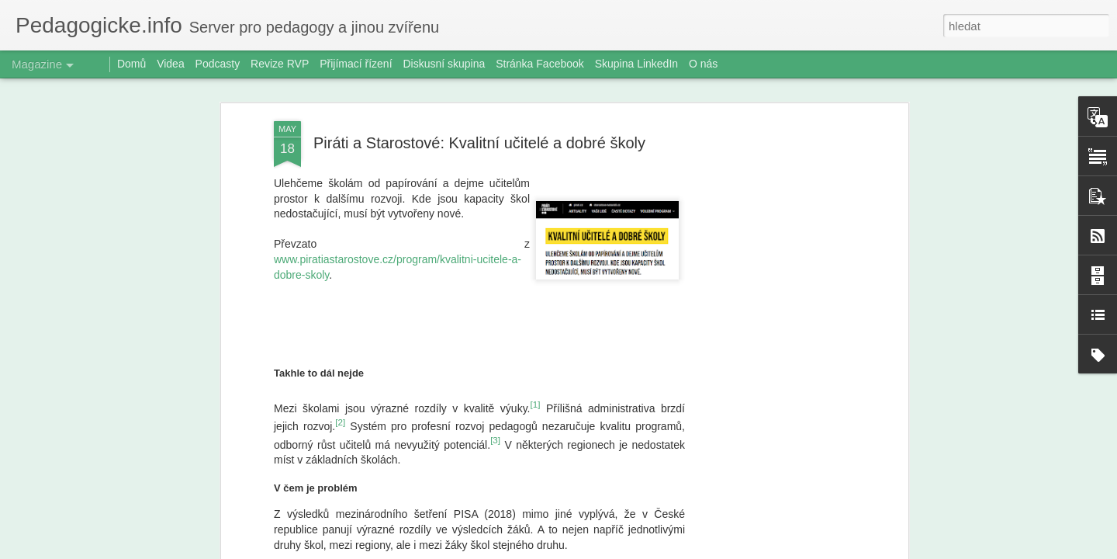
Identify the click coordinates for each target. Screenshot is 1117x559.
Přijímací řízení (356, 63)
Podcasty (217, 63)
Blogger (639, 550)
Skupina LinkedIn (636, 63)
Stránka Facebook (540, 63)
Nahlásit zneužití (690, 550)
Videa (171, 63)
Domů (131, 63)
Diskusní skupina (444, 63)
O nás (703, 63)
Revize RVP (280, 63)
